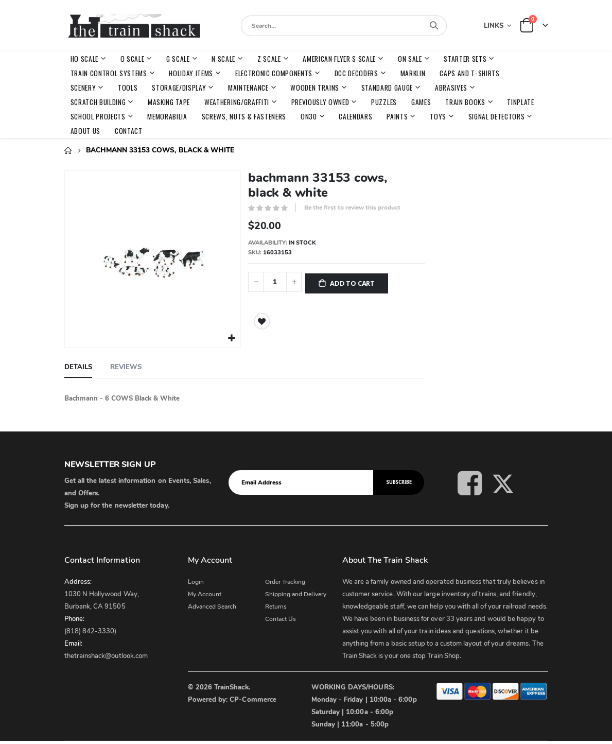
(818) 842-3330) (90, 630)
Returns (276, 605)
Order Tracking (285, 581)
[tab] (78, 366)
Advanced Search (212, 605)
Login (196, 581)
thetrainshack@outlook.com (106, 655)
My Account (205, 593)
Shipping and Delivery (295, 593)
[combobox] (344, 25)
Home (68, 150)
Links (493, 25)
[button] (231, 337)
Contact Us (280, 618)
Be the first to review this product (352, 207)
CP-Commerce (253, 698)
